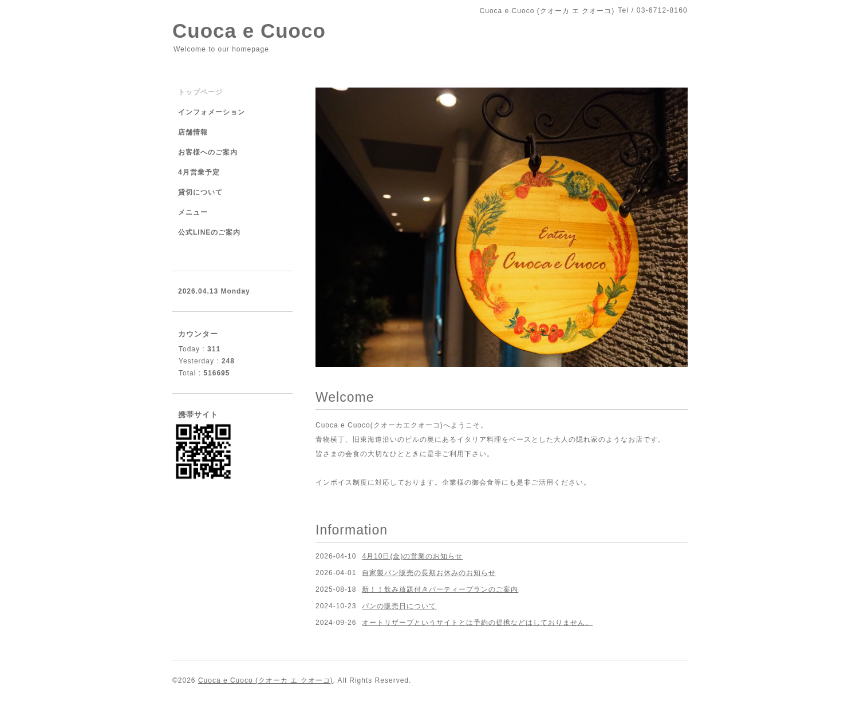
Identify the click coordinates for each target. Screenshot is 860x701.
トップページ (200, 92)
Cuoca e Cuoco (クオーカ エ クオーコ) (265, 680)
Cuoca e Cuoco (249, 30)
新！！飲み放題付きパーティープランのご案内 (440, 589)
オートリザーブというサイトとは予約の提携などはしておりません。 (477, 623)
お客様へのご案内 (208, 152)
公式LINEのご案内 (209, 232)
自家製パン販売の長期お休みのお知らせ (429, 573)
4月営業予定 (199, 172)
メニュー (193, 212)
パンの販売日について (399, 606)
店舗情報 (193, 132)
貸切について (200, 192)
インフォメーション (211, 112)
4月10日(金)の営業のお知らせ (412, 556)
